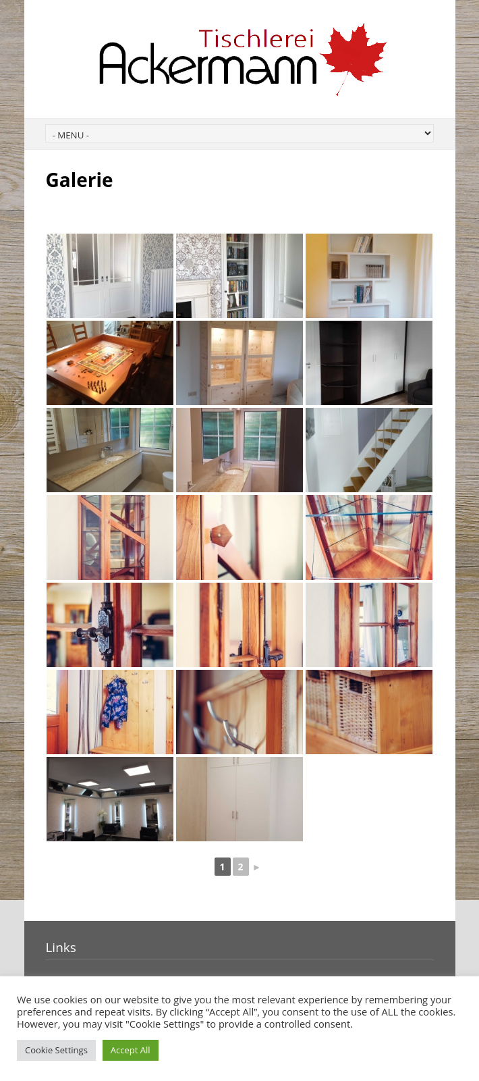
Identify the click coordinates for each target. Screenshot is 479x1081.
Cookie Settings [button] (56, 1050)
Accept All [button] (130, 1050)
